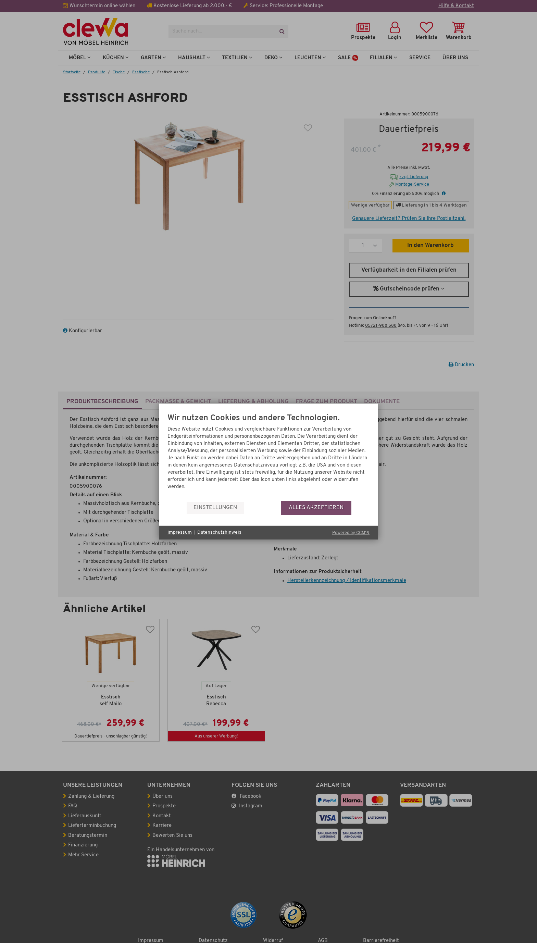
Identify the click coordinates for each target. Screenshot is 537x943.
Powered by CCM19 (351, 532)
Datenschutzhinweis (219, 532)
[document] (268, 457)
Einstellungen (215, 507)
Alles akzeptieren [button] (316, 507)
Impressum (179, 532)
